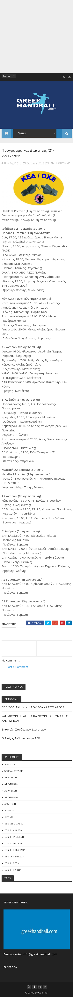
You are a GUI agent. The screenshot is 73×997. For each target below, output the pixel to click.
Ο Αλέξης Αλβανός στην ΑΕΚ (21, 738)
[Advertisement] (36, 36)
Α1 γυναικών (11, 784)
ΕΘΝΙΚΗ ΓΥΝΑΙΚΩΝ (14, 836)
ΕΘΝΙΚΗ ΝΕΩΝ (11, 863)
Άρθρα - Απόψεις (13, 770)
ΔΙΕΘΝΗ (8, 816)
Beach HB (9, 764)
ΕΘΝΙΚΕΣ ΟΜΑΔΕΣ (13, 823)
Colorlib (42, 992)
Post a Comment (17, 667)
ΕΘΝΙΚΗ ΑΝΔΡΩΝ (13, 830)
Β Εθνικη (9, 810)
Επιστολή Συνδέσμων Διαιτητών (24, 729)
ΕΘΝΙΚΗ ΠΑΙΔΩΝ (12, 869)
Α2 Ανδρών (10, 790)
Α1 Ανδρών (10, 777)
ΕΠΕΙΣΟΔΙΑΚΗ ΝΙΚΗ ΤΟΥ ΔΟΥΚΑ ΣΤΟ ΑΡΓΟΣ (33, 707)
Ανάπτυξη (10, 803)
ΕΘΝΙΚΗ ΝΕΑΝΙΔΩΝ (14, 856)
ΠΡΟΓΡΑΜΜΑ (62, 163)
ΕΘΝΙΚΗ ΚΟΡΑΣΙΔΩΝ (15, 849)
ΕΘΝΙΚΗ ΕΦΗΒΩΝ (13, 843)
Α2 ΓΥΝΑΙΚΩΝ (11, 797)
